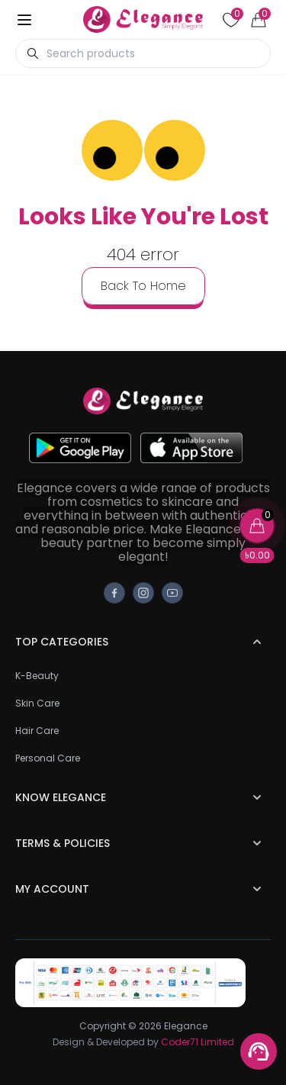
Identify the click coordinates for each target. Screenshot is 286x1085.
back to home (143, 286)
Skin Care (37, 703)
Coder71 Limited (197, 1041)
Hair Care (37, 730)
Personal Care (47, 758)
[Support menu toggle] (258, 1051)
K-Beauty (37, 675)
